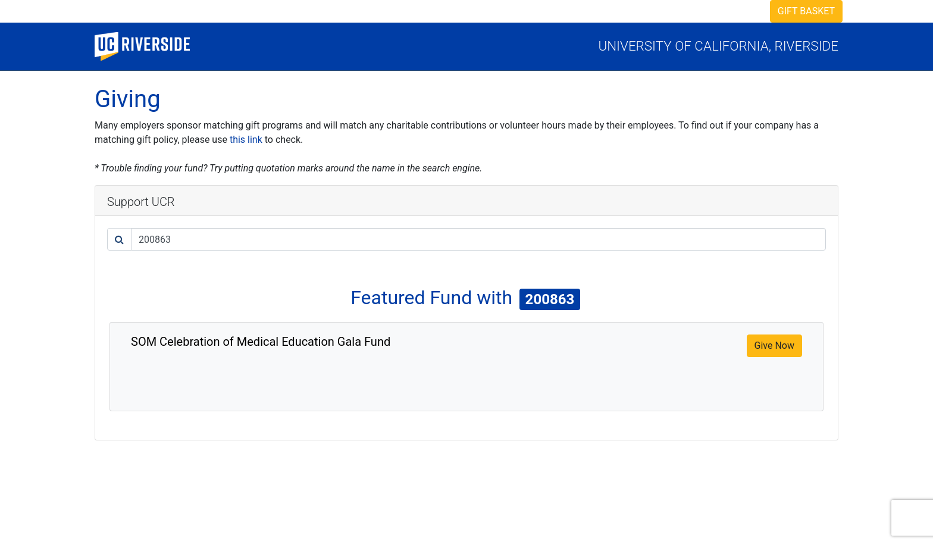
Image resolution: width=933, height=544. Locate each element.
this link (246, 139)
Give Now (774, 345)
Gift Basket (806, 11)
